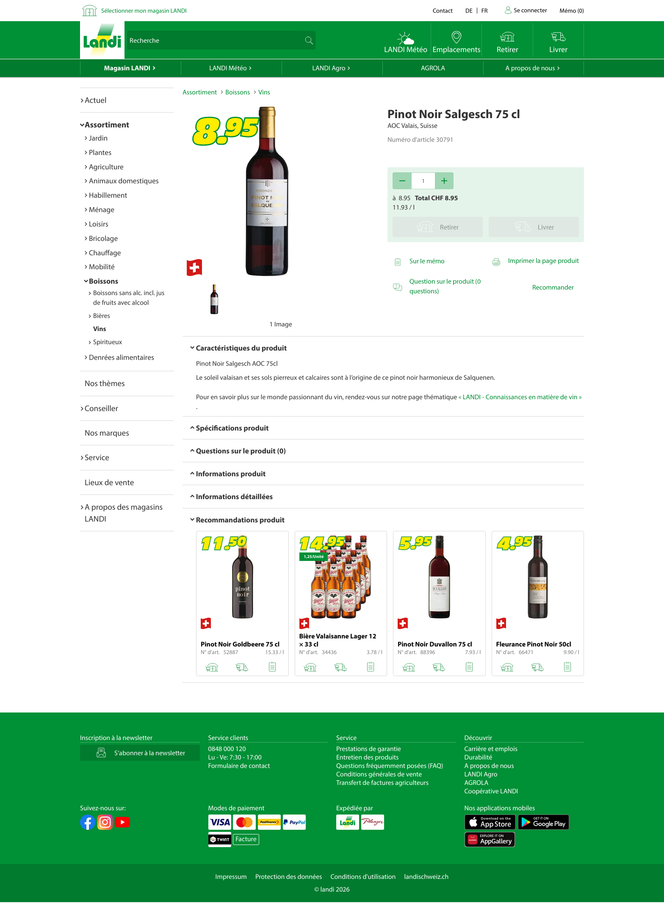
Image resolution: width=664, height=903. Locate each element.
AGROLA (433, 68)
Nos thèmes (105, 383)
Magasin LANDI (127, 68)
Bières (101, 316)
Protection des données (288, 877)
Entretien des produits (367, 757)
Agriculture (106, 166)
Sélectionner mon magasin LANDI (144, 10)
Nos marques (107, 433)
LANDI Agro (328, 68)
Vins (99, 329)
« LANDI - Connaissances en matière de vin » (520, 397)
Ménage (101, 209)
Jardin (98, 138)
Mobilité (102, 266)
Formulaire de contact (239, 766)
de (469, 10)
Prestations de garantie (368, 749)
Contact (443, 10)
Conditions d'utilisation (363, 877)
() (572, 10)
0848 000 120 (227, 749)
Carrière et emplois (491, 749)
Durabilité (478, 757)
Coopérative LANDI (491, 791)
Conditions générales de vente (379, 774)
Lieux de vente (109, 482)
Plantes (100, 152)
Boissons (103, 281)
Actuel (95, 100)
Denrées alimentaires (121, 357)
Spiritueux (107, 342)
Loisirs (98, 224)
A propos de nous (530, 68)
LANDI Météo (228, 68)
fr (484, 10)
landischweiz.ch (426, 877)
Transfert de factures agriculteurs (382, 783)
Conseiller (101, 408)
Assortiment (107, 124)
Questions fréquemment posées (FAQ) (389, 766)
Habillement (108, 195)
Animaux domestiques (124, 180)
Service (97, 457)
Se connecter (530, 10)
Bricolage (103, 238)
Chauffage (105, 252)
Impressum (231, 877)
